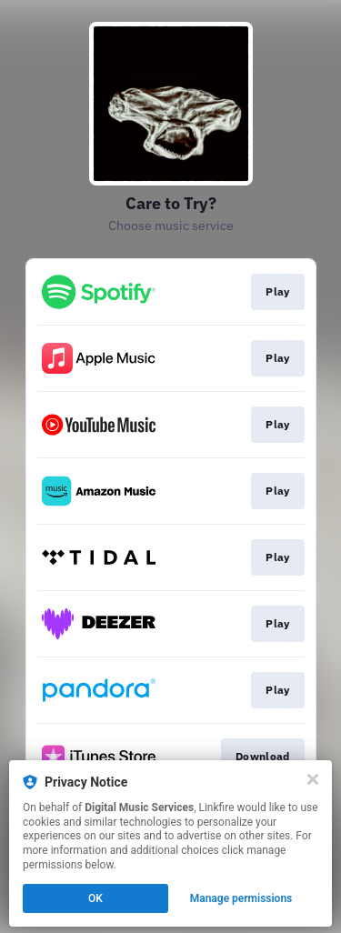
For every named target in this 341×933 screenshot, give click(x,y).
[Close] (312, 779)
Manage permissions (241, 898)
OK (95, 898)
